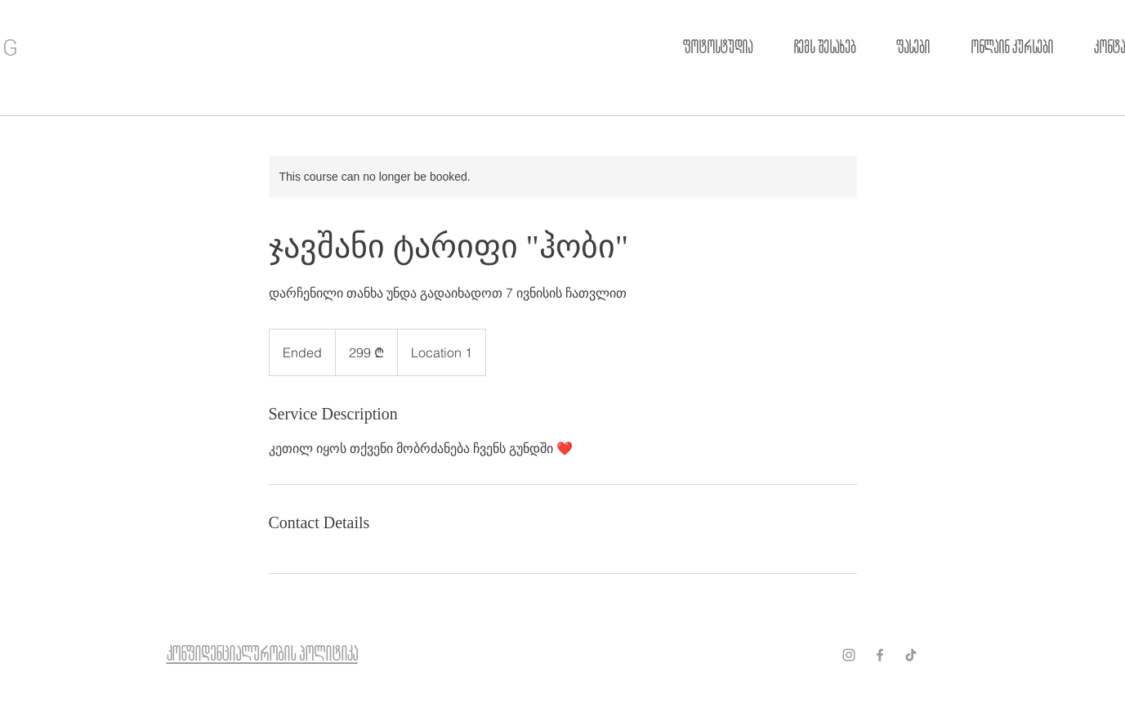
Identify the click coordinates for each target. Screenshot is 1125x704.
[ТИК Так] (911, 655)
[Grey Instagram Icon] (849, 655)
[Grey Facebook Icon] (880, 655)
